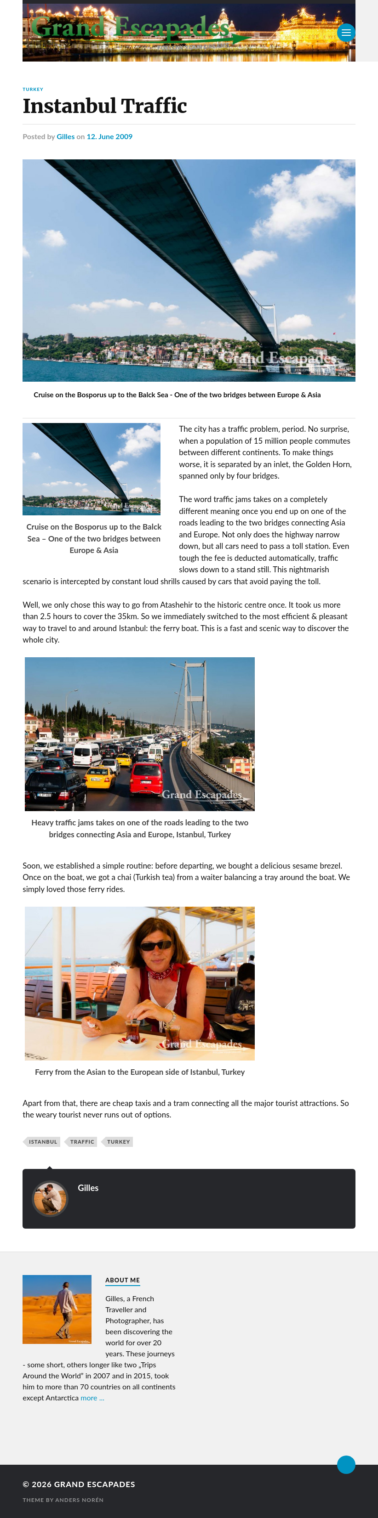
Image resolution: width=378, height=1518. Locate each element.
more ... (92, 1397)
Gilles (65, 136)
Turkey (33, 89)
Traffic (82, 1142)
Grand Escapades (94, 1484)
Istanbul (43, 1142)
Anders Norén (79, 1499)
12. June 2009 (109, 136)
